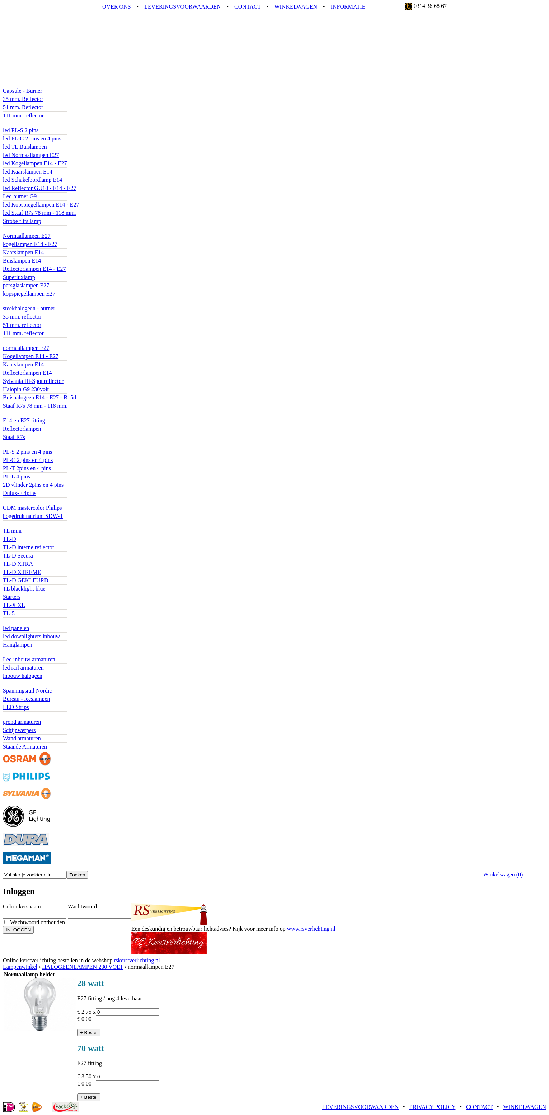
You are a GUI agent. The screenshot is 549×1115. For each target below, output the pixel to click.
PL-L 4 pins (16, 476)
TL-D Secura (18, 555)
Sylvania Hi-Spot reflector (33, 381)
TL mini (12, 531)
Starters (11, 597)
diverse (11, 684)
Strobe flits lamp (22, 221)
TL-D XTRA (18, 564)
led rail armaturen (23, 668)
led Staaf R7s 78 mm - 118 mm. (39, 213)
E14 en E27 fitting (24, 420)
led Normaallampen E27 (31, 155)
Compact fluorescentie (29, 445)
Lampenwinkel (20, 967)
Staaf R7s (14, 437)
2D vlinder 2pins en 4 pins (33, 485)
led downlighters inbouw (31, 636)
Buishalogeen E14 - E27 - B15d (39, 397)
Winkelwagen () (503, 874)
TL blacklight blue (24, 589)
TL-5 (9, 613)
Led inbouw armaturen (29, 659)
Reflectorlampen (22, 429)
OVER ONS (116, 7)
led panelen (16, 628)
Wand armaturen (22, 738)
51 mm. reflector (22, 325)
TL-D (9, 539)
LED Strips (16, 707)
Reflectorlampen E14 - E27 (34, 269)
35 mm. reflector (22, 317)
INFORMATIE (348, 7)
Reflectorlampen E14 (27, 373)
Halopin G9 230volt (26, 389)
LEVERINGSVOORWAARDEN (182, 7)
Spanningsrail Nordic (27, 691)
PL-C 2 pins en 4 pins (28, 460)
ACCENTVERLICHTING (34, 653)
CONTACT (247, 7)
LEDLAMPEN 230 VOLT (33, 124)
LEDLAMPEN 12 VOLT (32, 84)
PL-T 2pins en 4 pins (27, 468)
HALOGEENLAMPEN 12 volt (39, 302)
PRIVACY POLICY (432, 1107)
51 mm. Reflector (23, 107)
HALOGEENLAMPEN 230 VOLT (43, 341)
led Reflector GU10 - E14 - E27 (39, 188)
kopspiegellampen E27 (29, 294)
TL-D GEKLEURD (25, 580)
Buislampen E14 (22, 261)
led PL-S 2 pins (20, 130)
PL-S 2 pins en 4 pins (27, 452)
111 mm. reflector (23, 115)
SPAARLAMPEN (23, 414)
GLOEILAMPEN (23, 229)
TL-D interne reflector (28, 547)
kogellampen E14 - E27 (30, 244)
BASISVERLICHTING (30, 622)
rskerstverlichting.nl (137, 960)
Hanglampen (17, 645)
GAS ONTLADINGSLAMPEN (39, 501)
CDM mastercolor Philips (32, 508)
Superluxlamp (19, 277)
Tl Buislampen (20, 524)
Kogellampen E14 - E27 (30, 356)
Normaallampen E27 (27, 236)
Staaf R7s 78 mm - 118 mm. (35, 406)
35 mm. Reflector (23, 99)
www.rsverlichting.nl (311, 929)
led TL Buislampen (25, 147)
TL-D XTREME (22, 572)
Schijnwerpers (19, 730)
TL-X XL (14, 605)
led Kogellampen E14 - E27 (35, 163)
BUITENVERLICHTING (32, 715)
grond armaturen (22, 722)
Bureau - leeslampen (26, 699)
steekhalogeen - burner (29, 308)
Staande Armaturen (25, 747)
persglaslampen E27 (26, 285)
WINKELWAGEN (295, 7)
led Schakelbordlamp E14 (32, 180)
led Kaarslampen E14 (27, 171)
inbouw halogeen (22, 676)
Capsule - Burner (22, 91)
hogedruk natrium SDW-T (33, 516)
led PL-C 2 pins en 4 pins (32, 138)
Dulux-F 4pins (19, 493)
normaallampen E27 (26, 348)
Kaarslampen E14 (23, 252)
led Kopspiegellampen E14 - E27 (41, 205)
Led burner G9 (20, 196)
